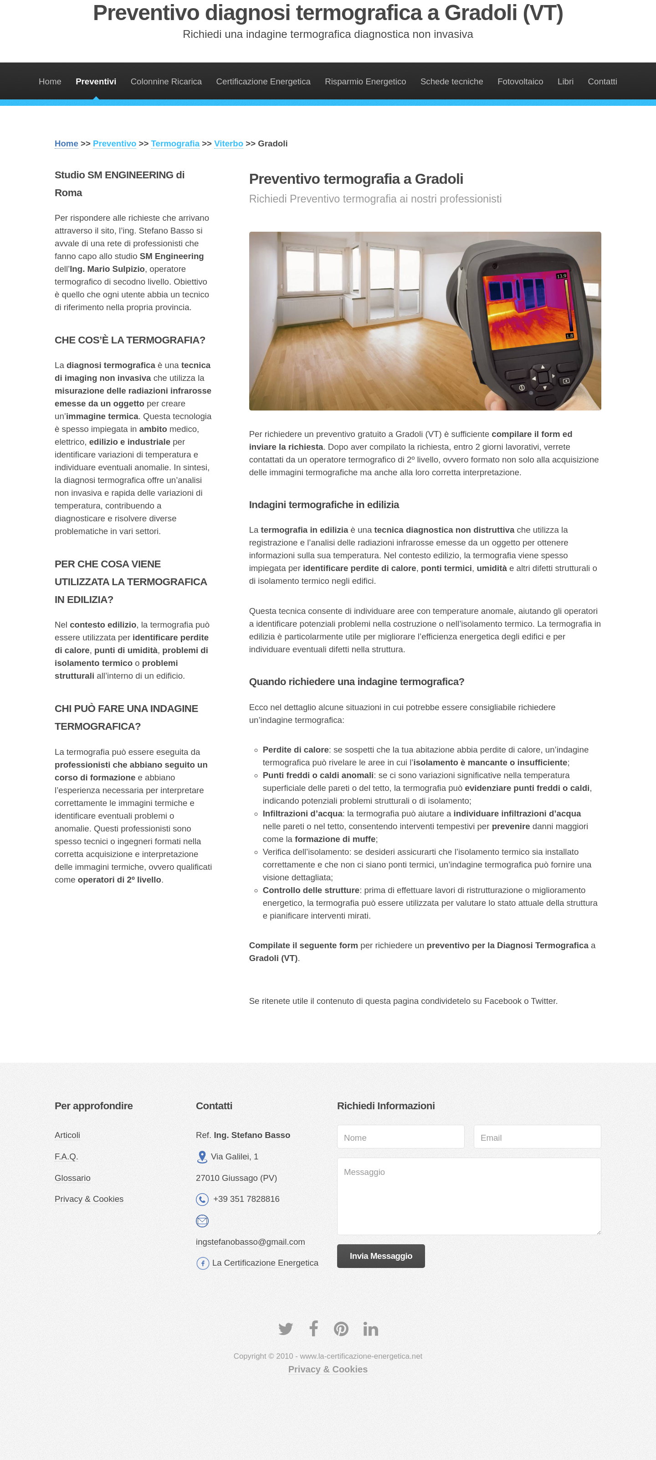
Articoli (67, 1135)
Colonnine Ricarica (166, 81)
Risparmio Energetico (365, 81)
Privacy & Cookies (89, 1199)
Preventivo (114, 143)
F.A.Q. (66, 1156)
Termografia (175, 143)
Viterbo (228, 143)
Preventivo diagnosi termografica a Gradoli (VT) (328, 12)
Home (50, 81)
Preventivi (96, 81)
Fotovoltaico (520, 81)
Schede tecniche (451, 81)
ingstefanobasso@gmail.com (250, 1242)
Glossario (73, 1178)
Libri (566, 81)
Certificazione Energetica (263, 81)
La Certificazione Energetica (265, 1263)
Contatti (602, 81)
